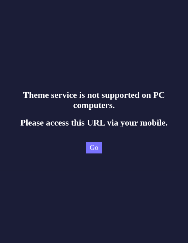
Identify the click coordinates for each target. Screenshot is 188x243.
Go (94, 147)
